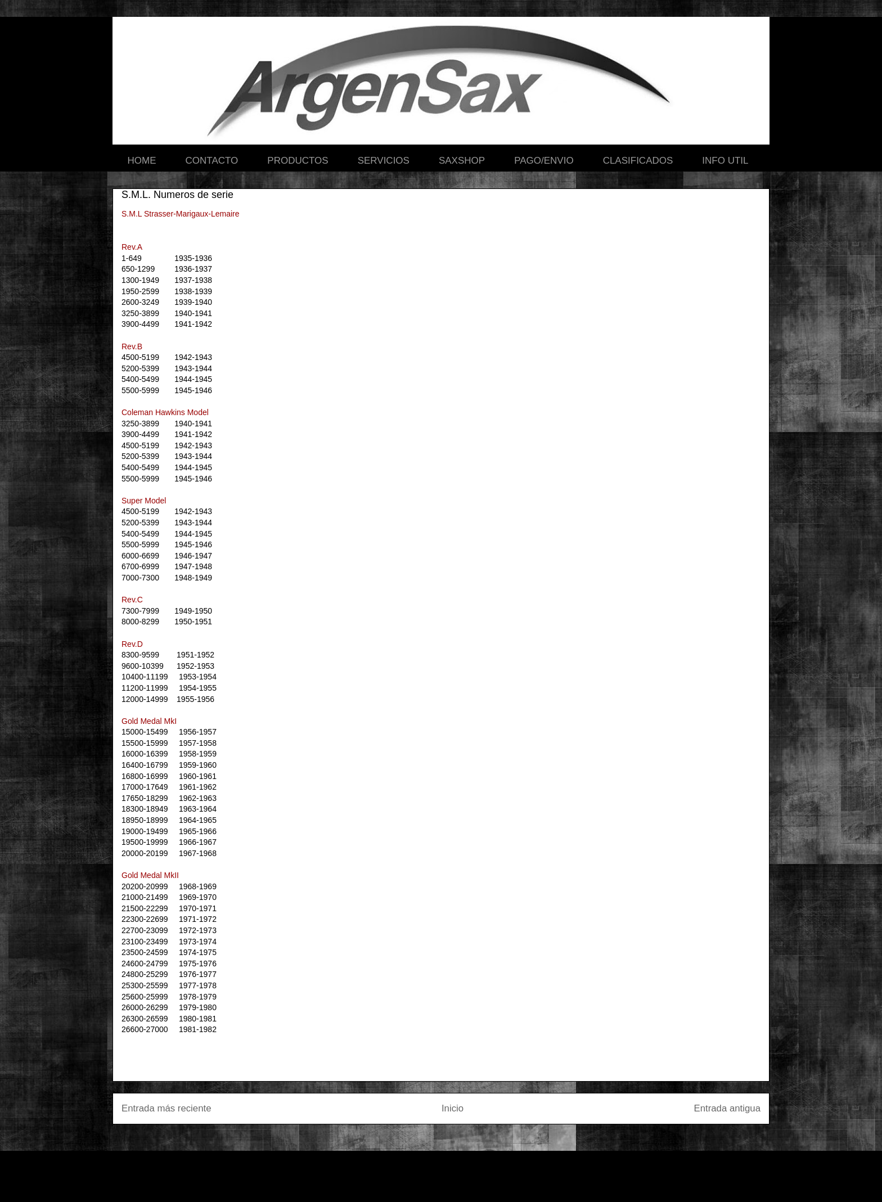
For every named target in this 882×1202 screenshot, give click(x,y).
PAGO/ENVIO (544, 160)
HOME (142, 160)
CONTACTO (212, 160)
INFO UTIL (725, 160)
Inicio (453, 1108)
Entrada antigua (727, 1108)
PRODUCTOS (297, 160)
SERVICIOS (384, 160)
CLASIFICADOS (638, 160)
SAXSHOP (462, 160)
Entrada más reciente (167, 1108)
